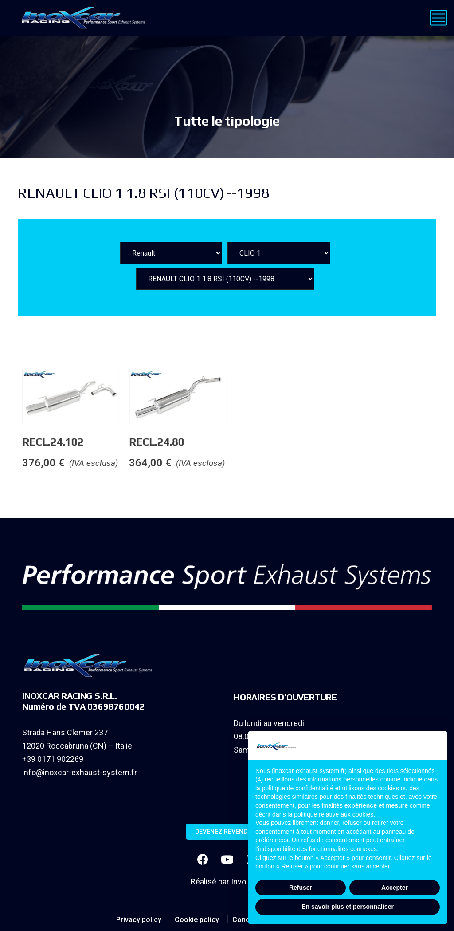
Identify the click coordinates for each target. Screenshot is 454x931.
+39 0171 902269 (52, 759)
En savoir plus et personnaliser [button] (347, 906)
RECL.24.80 (221, 442)
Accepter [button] (394, 887)
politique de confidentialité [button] (297, 788)
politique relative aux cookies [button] (333, 814)
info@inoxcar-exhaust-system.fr (79, 772)
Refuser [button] (300, 887)
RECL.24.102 (117, 442)
